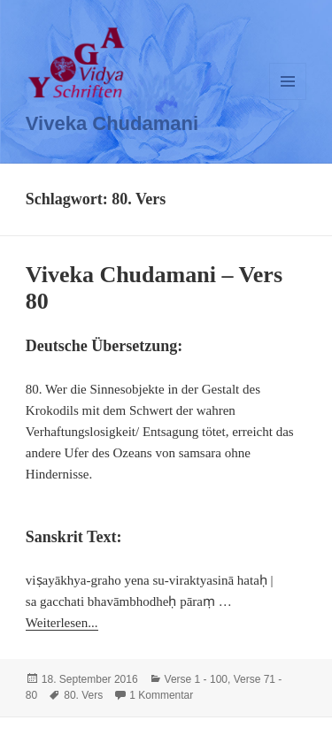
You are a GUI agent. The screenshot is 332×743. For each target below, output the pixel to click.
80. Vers (83, 695)
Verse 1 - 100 (196, 679)
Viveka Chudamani (112, 123)
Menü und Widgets (288, 99)
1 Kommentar (161, 695)
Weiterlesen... (62, 623)
